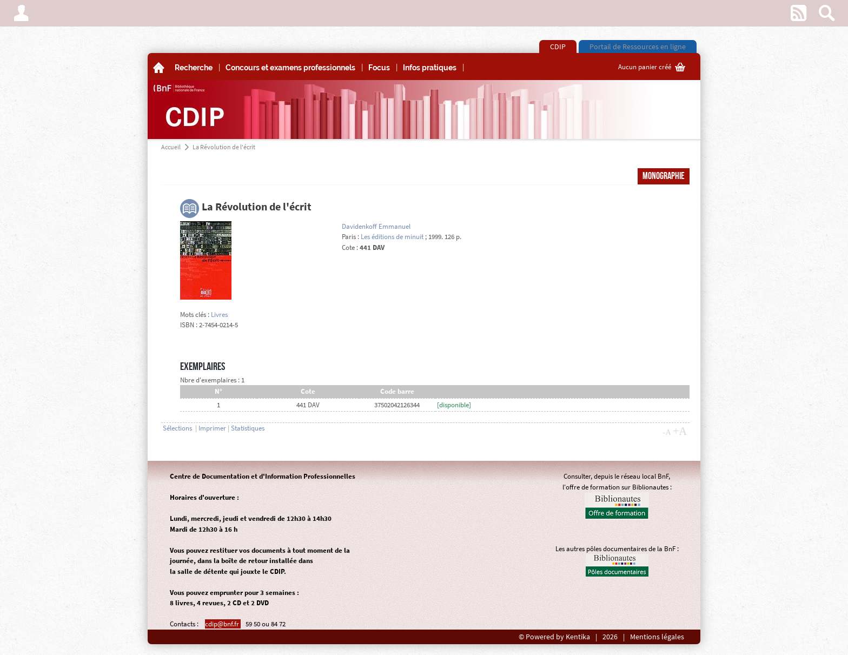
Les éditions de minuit (392, 236)
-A (666, 432)
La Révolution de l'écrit (224, 147)
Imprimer (212, 428)
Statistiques (247, 428)
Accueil (171, 147)
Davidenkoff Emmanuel (376, 226)
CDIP (558, 46)
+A (680, 431)
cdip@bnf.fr (223, 623)
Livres (219, 314)
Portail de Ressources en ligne (637, 46)
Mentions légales (657, 636)
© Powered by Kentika (554, 636)
